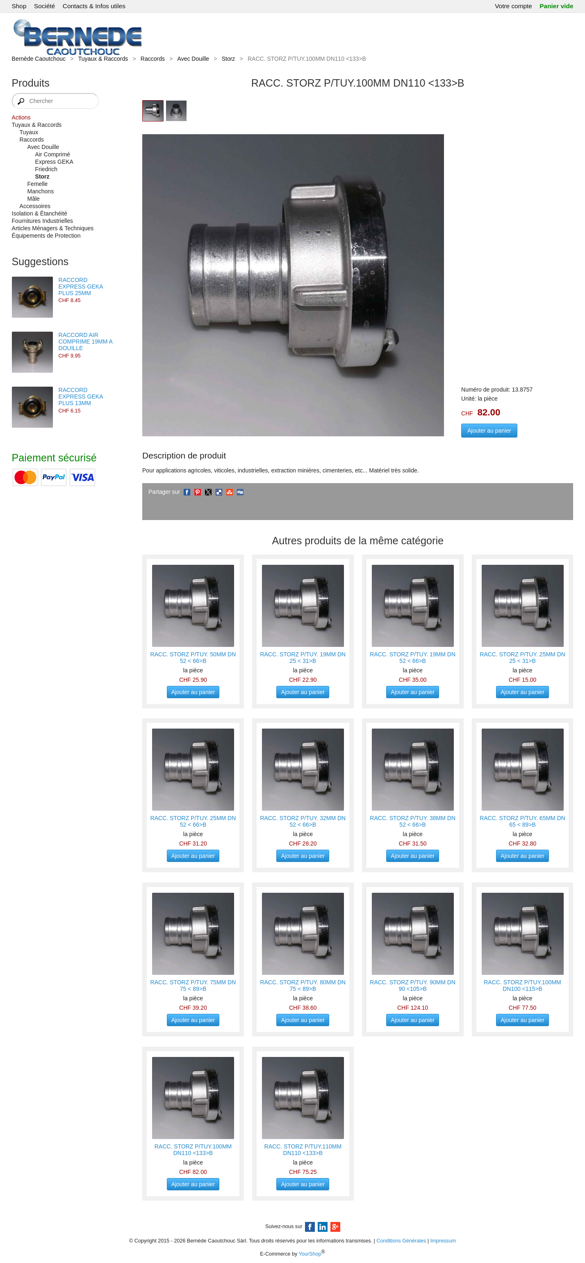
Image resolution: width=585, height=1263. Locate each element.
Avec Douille (193, 58)
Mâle (33, 199)
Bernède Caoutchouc (39, 58)
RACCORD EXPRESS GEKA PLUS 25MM (81, 286)
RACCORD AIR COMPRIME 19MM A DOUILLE (85, 341)
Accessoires (35, 206)
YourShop (310, 1254)
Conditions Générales (401, 1241)
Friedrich (46, 169)
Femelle (37, 184)
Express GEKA (54, 162)
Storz (228, 58)
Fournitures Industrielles (42, 221)
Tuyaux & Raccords (103, 58)
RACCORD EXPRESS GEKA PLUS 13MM (81, 396)
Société (44, 5)
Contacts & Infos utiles (94, 5)
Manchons (40, 191)
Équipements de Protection (46, 235)
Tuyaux (29, 132)
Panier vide (556, 5)
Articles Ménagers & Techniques (53, 228)
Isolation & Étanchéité (39, 213)
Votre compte (513, 5)
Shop (19, 5)
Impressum (443, 1241)
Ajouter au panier (489, 430)
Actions (21, 117)
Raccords (153, 58)
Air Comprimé (53, 154)
